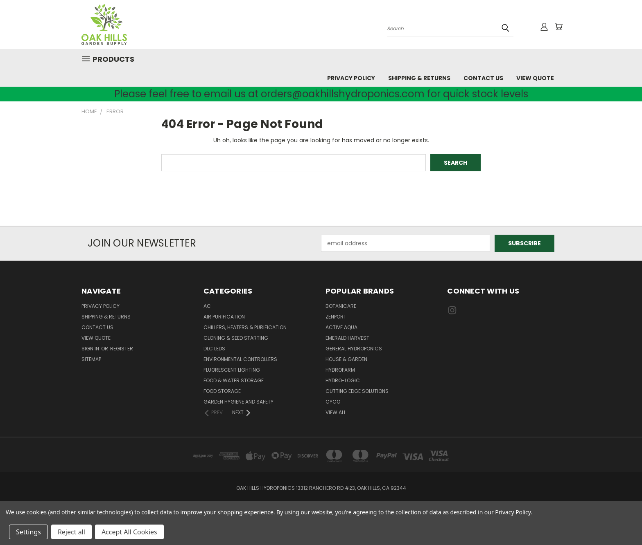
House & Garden (346, 359)
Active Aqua (341, 327)
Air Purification (224, 316)
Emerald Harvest (347, 337)
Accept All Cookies (129, 531)
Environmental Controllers (240, 359)
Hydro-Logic (343, 380)
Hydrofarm (340, 369)
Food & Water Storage (233, 380)
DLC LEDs (214, 348)
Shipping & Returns (419, 78)
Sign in (90, 348)
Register (121, 348)
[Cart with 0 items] (558, 26)
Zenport (336, 316)
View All (336, 412)
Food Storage (222, 391)
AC (207, 306)
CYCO (333, 401)
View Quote (535, 78)
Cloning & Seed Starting (235, 337)
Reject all (71, 531)
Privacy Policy (351, 78)
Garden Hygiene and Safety (238, 401)
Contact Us (483, 78)
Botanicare (341, 306)
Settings (28, 531)
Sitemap (91, 359)
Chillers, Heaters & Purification (245, 327)
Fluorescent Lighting (231, 369)
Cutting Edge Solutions (357, 391)
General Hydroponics (354, 348)
